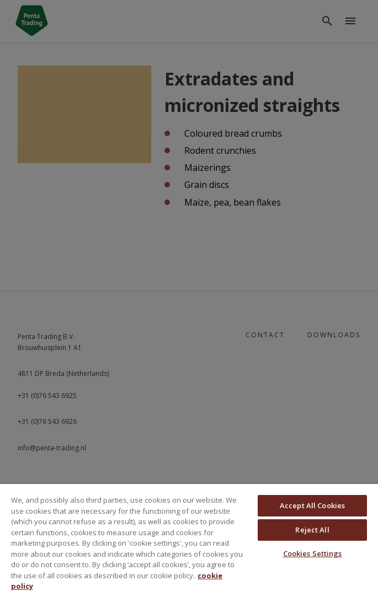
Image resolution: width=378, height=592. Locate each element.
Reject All (312, 530)
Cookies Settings (312, 553)
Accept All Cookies (312, 505)
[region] (189, 538)
